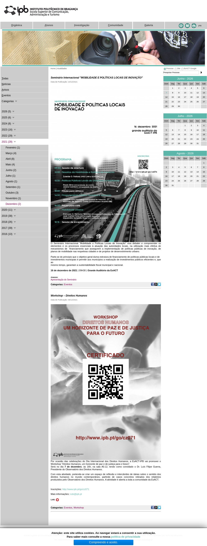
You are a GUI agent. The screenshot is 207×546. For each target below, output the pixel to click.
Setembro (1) (13, 187)
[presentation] (168, 69)
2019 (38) (9, 216)
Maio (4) (10, 164)
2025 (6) (8, 117)
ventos (6, 95)
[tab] (168, 69)
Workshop (78, 507)
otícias (6, 84)
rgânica (16, 25)
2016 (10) (9, 234)
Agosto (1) (11, 181)
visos (5, 89)
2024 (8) (8, 123)
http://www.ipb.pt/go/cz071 (75, 489)
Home (53, 68)
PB (200, 26)
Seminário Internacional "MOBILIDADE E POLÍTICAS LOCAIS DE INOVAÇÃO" (97, 77)
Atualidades (62, 68)
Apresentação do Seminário (63, 280)
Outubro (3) (12, 192)
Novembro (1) (13, 198)
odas (5, 78)
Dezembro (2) (13, 204)
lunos (49, 25)
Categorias (10, 101)
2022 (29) (9, 135)
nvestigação (81, 25)
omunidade (115, 25)
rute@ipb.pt (76, 494)
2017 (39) (9, 228)
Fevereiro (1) (13, 147)
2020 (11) (9, 210)
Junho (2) (11, 170)
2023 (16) (9, 129)
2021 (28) (9, 141)
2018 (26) (9, 222)
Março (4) (11, 153)
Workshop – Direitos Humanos (69, 295)
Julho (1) (10, 175)
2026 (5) (8, 111)
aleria (148, 25)
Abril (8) (10, 158)
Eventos (68, 284)
